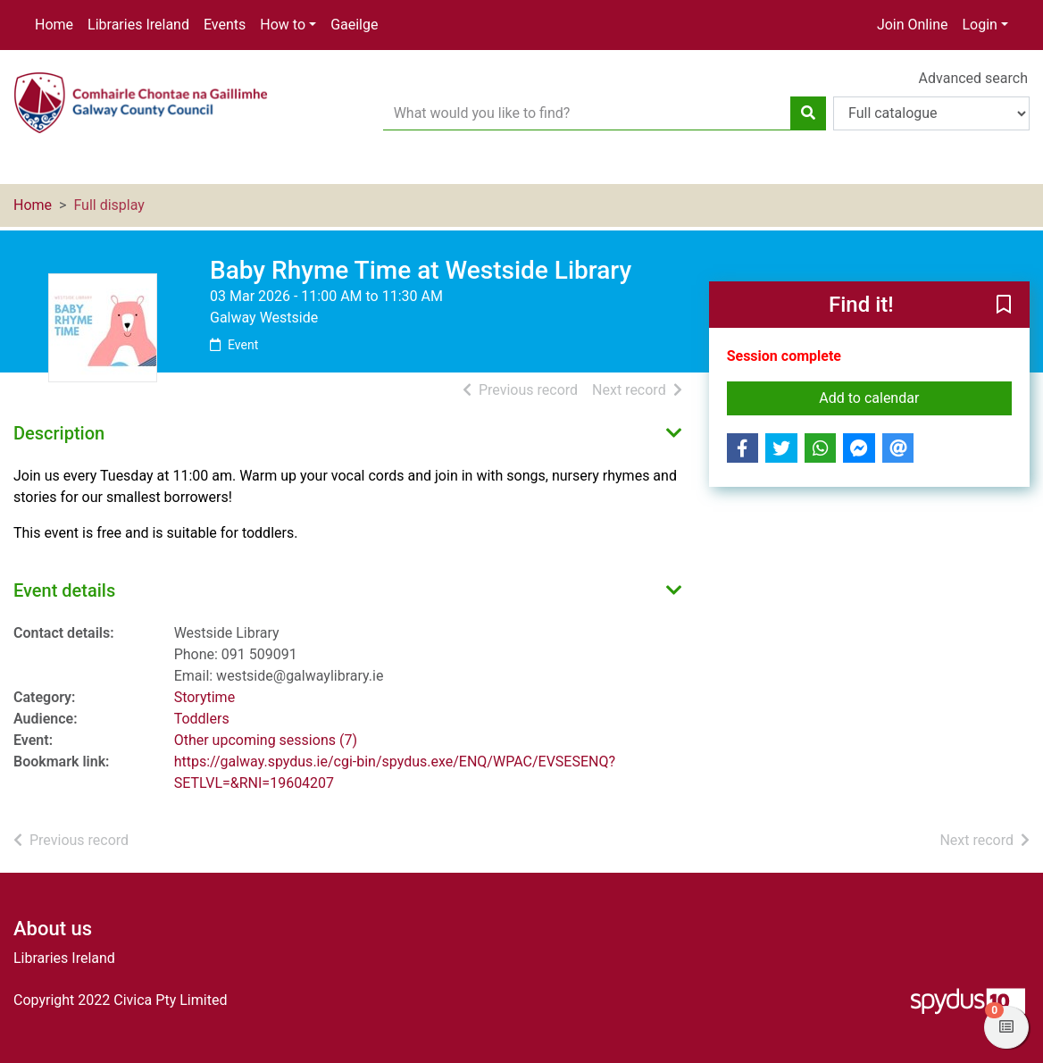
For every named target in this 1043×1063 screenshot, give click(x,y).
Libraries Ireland (138, 24)
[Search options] (931, 113)
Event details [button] (64, 590)
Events (225, 24)
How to (282, 24)
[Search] (808, 113)
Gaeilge (354, 24)
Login (979, 24)
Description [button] (58, 433)
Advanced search (973, 78)
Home (54, 24)
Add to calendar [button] (915, 396)
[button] (1004, 305)
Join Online (912, 24)
